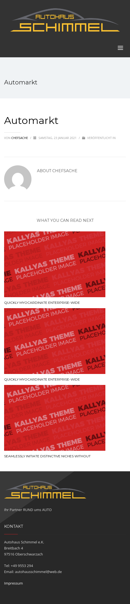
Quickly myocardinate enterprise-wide (42, 302)
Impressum (13, 583)
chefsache (20, 138)
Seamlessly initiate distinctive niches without (47, 456)
